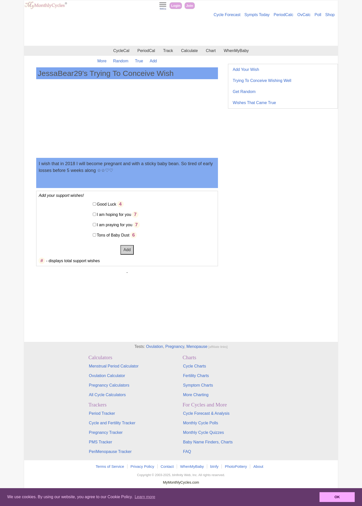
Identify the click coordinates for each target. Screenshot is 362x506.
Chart (211, 51)
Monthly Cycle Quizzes (203, 432)
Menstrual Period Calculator (114, 366)
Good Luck (106, 204)
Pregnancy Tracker (106, 432)
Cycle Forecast (227, 15)
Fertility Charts (196, 376)
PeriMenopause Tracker (110, 451)
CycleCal (121, 51)
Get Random (244, 91)
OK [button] (337, 497)
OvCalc (303, 15)
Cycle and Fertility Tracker (112, 423)
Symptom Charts (198, 385)
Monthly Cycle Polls (200, 423)
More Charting (195, 395)
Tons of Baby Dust (113, 235)
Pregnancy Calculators (109, 385)
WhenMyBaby (236, 51)
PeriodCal (146, 51)
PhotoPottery (236, 466)
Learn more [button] (145, 497)
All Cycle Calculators (107, 395)
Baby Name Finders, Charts (208, 442)
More (101, 61)
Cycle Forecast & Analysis (206, 413)
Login (175, 6)
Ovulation (154, 346)
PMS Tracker (100, 442)
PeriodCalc (283, 15)
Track (168, 51)
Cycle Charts (194, 366)
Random (120, 61)
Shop (330, 15)
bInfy (214, 466)
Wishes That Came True (254, 103)
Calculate (189, 51)
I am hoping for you (114, 214)
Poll (317, 15)
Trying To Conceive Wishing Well (262, 80)
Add (153, 61)
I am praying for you (114, 225)
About (258, 466)
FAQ (187, 451)
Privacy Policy (142, 466)
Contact (167, 466)
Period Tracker (102, 413)
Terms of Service (110, 466)
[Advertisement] (181, 32)
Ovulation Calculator (107, 376)
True (139, 61)
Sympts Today (256, 15)
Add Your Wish (246, 69)
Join (189, 6)
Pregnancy (174, 346)
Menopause (197, 346)
